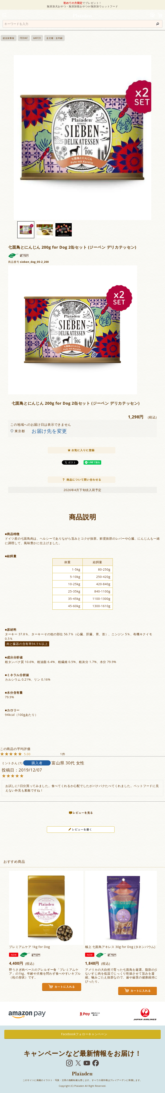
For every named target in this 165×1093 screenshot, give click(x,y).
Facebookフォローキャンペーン (82, 1034)
